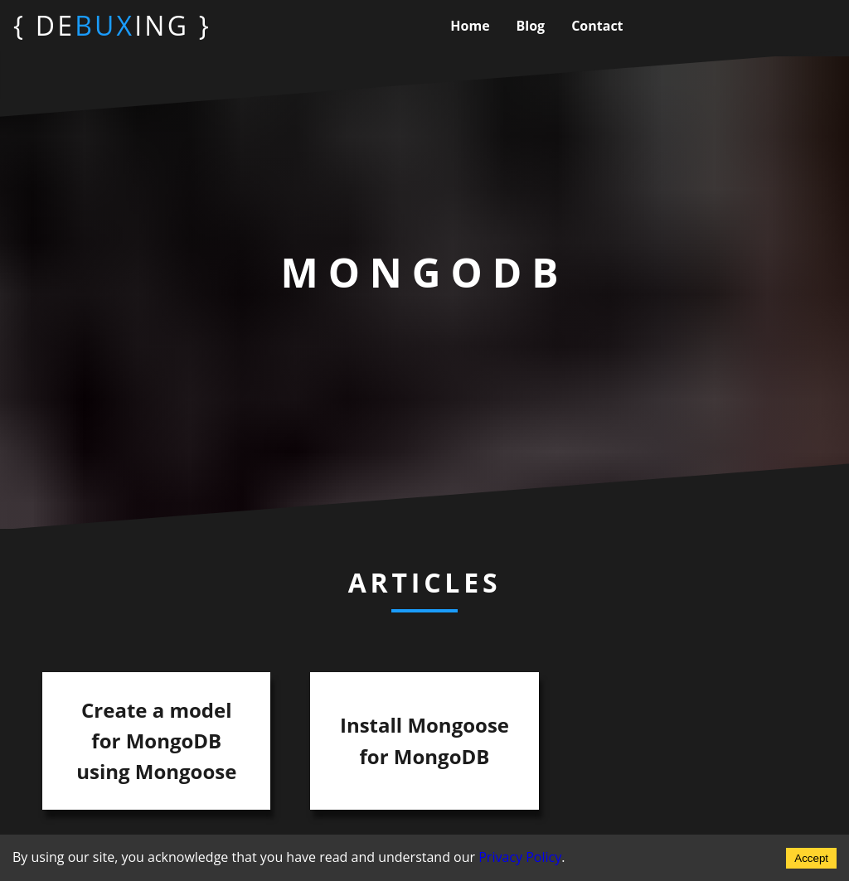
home (469, 26)
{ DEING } (112, 25)
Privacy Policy (519, 857)
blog (531, 26)
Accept (811, 858)
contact (597, 26)
